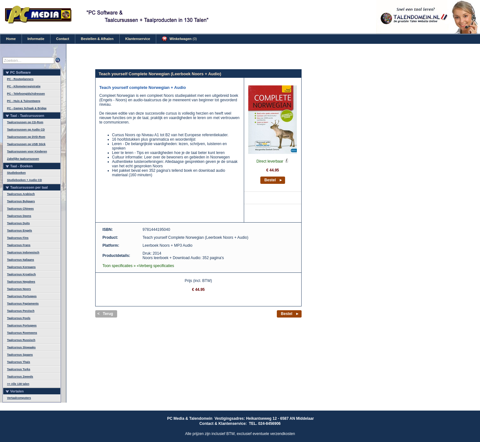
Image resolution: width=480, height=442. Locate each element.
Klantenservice (137, 39)
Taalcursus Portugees (22, 296)
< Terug (105, 313)
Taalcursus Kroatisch (21, 274)
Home (11, 39)
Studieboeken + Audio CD (24, 180)
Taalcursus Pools (18, 318)
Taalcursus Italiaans (20, 259)
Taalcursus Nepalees (21, 281)
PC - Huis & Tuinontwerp (23, 101)
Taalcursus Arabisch (21, 194)
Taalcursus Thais (18, 362)
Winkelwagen (179, 38)
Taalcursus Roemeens (22, 332)
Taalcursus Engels (19, 230)
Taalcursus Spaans (20, 354)
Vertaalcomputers (19, 397)
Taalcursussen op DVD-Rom (26, 136)
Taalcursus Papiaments (23, 303)
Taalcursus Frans (18, 245)
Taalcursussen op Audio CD (26, 129)
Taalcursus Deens (19, 216)
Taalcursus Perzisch (20, 310)
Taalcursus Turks (18, 369)
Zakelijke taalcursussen (23, 158)
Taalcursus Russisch (21, 340)
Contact (62, 39)
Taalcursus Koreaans (21, 267)
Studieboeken (16, 172)
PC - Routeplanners (20, 79)
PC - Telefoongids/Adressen (26, 93)
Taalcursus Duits (18, 223)
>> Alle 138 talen (18, 383)
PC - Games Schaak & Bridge (27, 108)
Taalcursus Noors (19, 289)
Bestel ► (273, 180)
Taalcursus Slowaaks (21, 347)
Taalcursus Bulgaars (21, 201)
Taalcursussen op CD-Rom (25, 122)
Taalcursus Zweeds (20, 376)
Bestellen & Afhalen (97, 39)
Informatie (36, 39)
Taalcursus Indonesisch (23, 252)
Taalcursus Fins (18, 237)
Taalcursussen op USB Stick (26, 144)
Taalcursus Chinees (20, 208)
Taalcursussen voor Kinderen (27, 151)
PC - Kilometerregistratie (24, 86)
